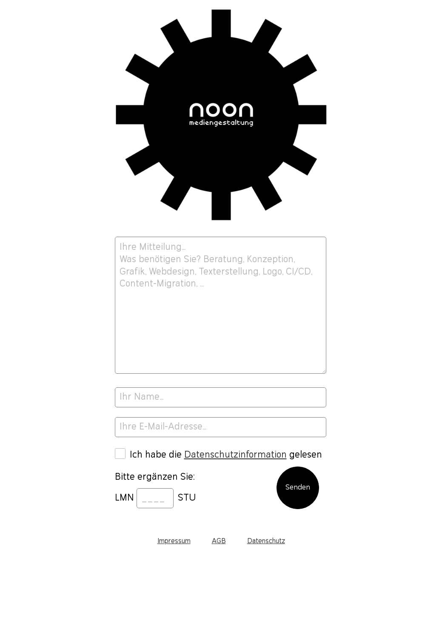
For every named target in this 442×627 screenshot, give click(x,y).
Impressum (174, 541)
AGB (219, 541)
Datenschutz (266, 541)
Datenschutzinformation (235, 455)
